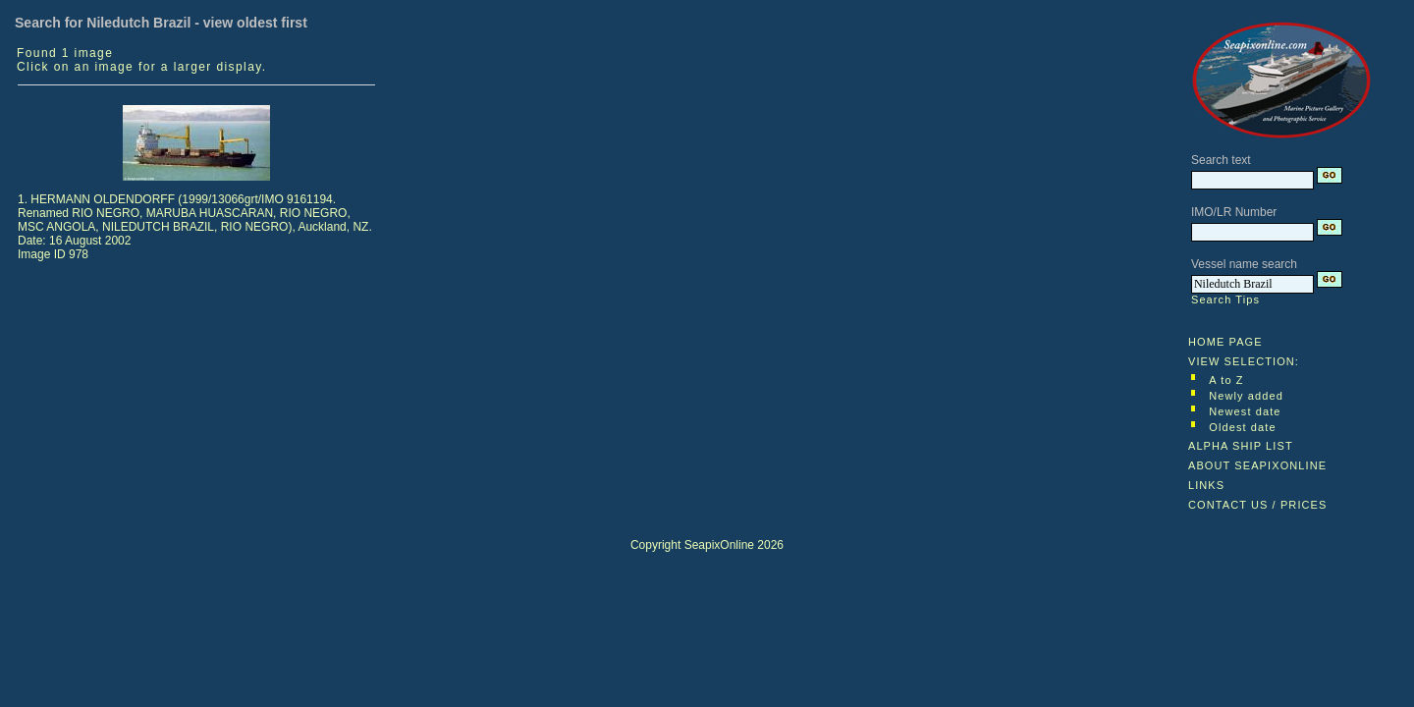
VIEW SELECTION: (1243, 361)
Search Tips (1225, 299)
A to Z (1226, 380)
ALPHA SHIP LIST (1240, 446)
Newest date (1244, 411)
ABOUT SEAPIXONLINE (1257, 465)
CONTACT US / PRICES (1258, 505)
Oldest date (1242, 427)
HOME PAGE (1225, 342)
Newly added (1246, 396)
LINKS (1206, 485)
